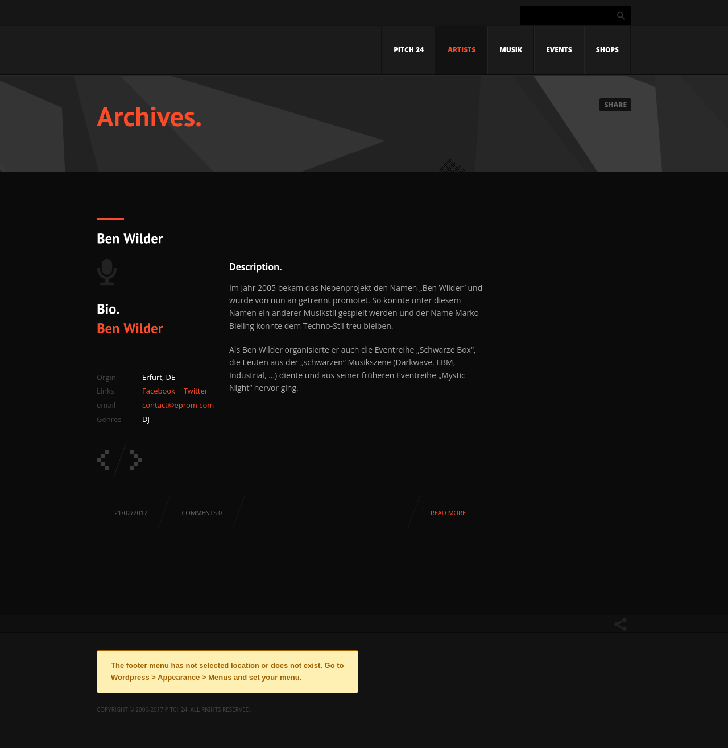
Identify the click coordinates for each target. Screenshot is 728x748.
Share (615, 105)
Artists (461, 50)
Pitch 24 (409, 50)
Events (559, 50)
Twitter (196, 391)
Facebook (158, 391)
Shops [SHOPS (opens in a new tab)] (607, 50)
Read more (448, 512)
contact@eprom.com (178, 405)
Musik (510, 50)
